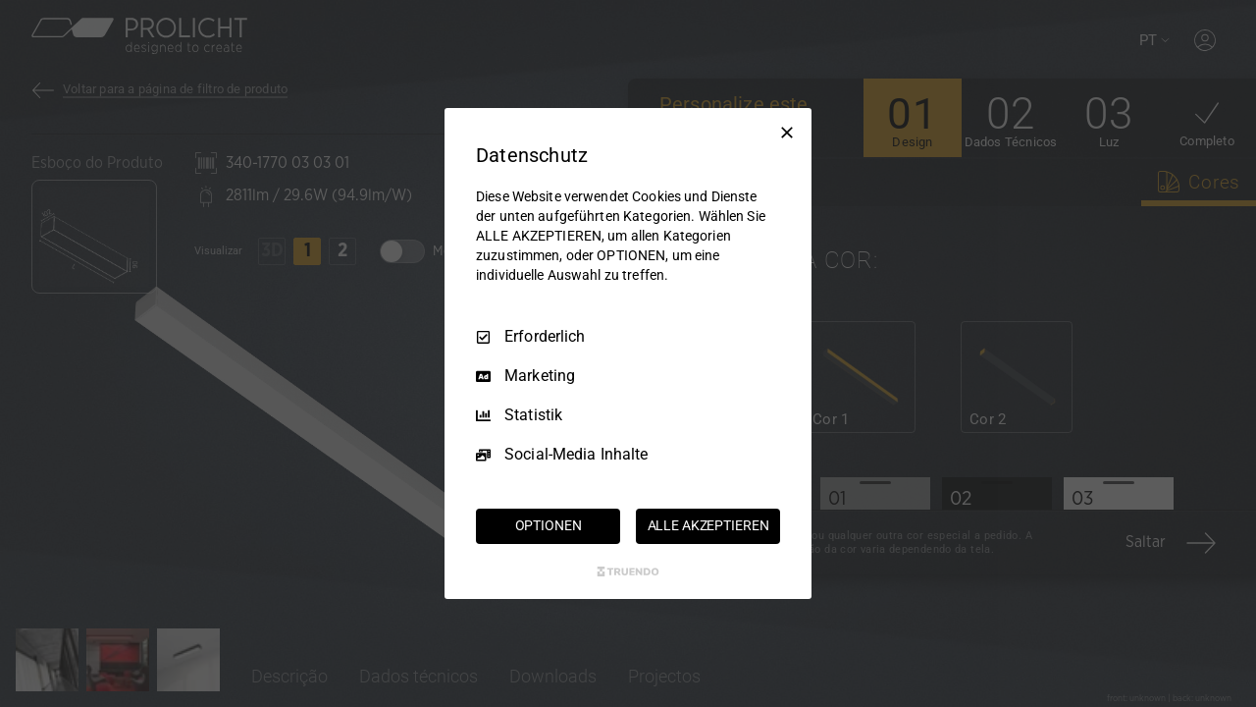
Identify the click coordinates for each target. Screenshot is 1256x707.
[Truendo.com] (628, 571)
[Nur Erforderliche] (786, 132)
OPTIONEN (548, 525)
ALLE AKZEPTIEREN (708, 525)
